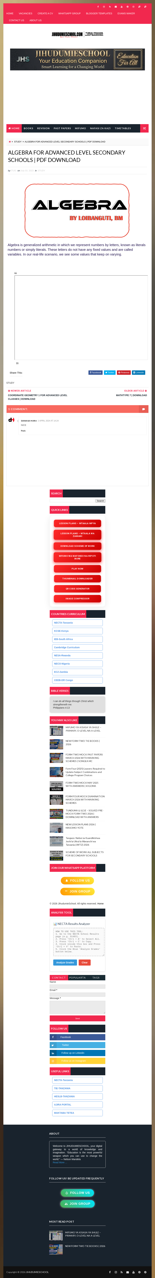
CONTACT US (16, 20)
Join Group (77, 891)
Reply (23, 431)
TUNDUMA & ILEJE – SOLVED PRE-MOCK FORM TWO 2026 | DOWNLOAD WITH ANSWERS (84, 813)
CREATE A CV (45, 13)
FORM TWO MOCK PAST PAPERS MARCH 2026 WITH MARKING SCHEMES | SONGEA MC (84, 757)
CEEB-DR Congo (63, 680)
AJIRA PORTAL (62, 1104)
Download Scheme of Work (77, 546)
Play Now (77, 568)
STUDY (18, 141)
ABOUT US (35, 20)
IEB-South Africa (63, 639)
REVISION (43, 128)
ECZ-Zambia (61, 672)
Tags (96, 977)
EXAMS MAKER (126, 13)
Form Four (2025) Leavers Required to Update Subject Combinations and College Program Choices (85, 772)
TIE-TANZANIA (62, 1088)
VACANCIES (25, 13)
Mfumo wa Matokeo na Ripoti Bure (77, 557)
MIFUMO (80, 128)
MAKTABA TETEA (64, 1113)
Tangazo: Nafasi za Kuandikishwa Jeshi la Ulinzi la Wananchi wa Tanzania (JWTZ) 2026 (83, 841)
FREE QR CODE (41, 136)
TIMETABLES (123, 128)
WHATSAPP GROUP (69, 13)
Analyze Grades (65, 962)
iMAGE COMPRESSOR (77, 598)
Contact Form (59, 978)
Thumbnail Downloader (77, 578)
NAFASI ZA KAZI (100, 128)
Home (16, 128)
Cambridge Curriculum (67, 647)
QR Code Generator (77, 588)
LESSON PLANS (18, 136)
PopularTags (77, 978)
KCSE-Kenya (61, 631)
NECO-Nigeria (62, 663)
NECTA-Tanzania (63, 622)
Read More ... (60, 1162)
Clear (85, 962)
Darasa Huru (29, 420)
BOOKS (28, 128)
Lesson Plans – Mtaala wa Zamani (77, 534)
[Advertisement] (79, 98)
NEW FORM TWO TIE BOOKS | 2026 (85, 1246)
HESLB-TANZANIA (64, 1096)
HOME (9, 13)
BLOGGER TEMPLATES (99, 13)
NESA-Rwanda (62, 655)
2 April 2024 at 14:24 (48, 421)
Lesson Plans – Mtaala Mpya (77, 523)
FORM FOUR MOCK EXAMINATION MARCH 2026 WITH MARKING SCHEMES (85, 799)
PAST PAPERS (62, 128)
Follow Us (77, 880)
